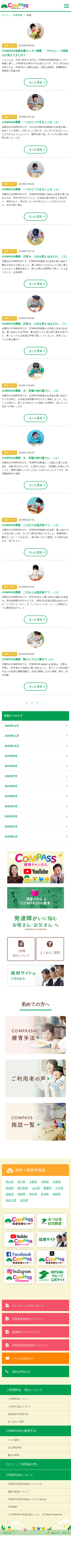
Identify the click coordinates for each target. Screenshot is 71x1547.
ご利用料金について (18, 1399)
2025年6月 (11, 786)
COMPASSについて (19, 1475)
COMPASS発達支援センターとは (25, 1484)
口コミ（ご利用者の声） (22, 1464)
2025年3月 (11, 816)
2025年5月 (11, 796)
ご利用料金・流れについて (24, 1389)
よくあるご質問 (50, 947)
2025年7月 (11, 776)
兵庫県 (57, 1181)
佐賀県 (24, 1200)
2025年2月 (11, 826)
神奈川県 (11, 1200)
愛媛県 (47, 1188)
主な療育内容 (15, 1447)
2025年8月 (11, 765)
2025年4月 (11, 806)
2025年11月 (12, 735)
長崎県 (21, 1194)
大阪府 (33, 1181)
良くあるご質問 (16, 1421)
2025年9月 (11, 755)
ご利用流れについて (21, 948)
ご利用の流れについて (19, 1406)
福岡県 (57, 1194)
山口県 (36, 1188)
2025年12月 (12, 725)
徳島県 (10, 1194)
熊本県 (33, 1194)
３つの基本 (13, 1440)
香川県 (21, 1181)
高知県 (10, 1188)
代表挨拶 (12, 1506)
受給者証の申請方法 (18, 1414)
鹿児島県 (22, 1188)
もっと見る (35, 82)
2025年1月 (11, 836)
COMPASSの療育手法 (21, 1430)
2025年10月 (12, 745)
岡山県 (10, 1181)
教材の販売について (18, 1491)
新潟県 (45, 1194)
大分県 (59, 1188)
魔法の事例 (13, 1455)
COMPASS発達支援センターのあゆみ (27, 1499)
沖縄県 (45, 1181)
